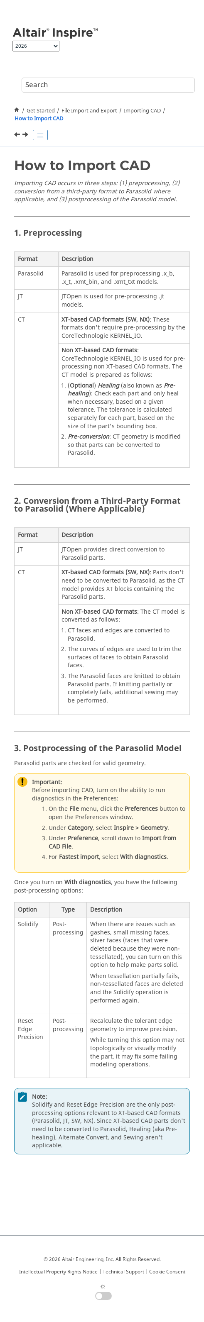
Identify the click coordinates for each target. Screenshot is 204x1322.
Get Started (41, 111)
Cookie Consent (167, 1272)
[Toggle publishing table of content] (40, 135)
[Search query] (108, 85)
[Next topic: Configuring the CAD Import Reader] (26, 136)
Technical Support (123, 1272)
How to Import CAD (39, 118)
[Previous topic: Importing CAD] (18, 136)
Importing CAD (142, 111)
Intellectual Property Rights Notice (58, 1272)
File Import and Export (89, 111)
